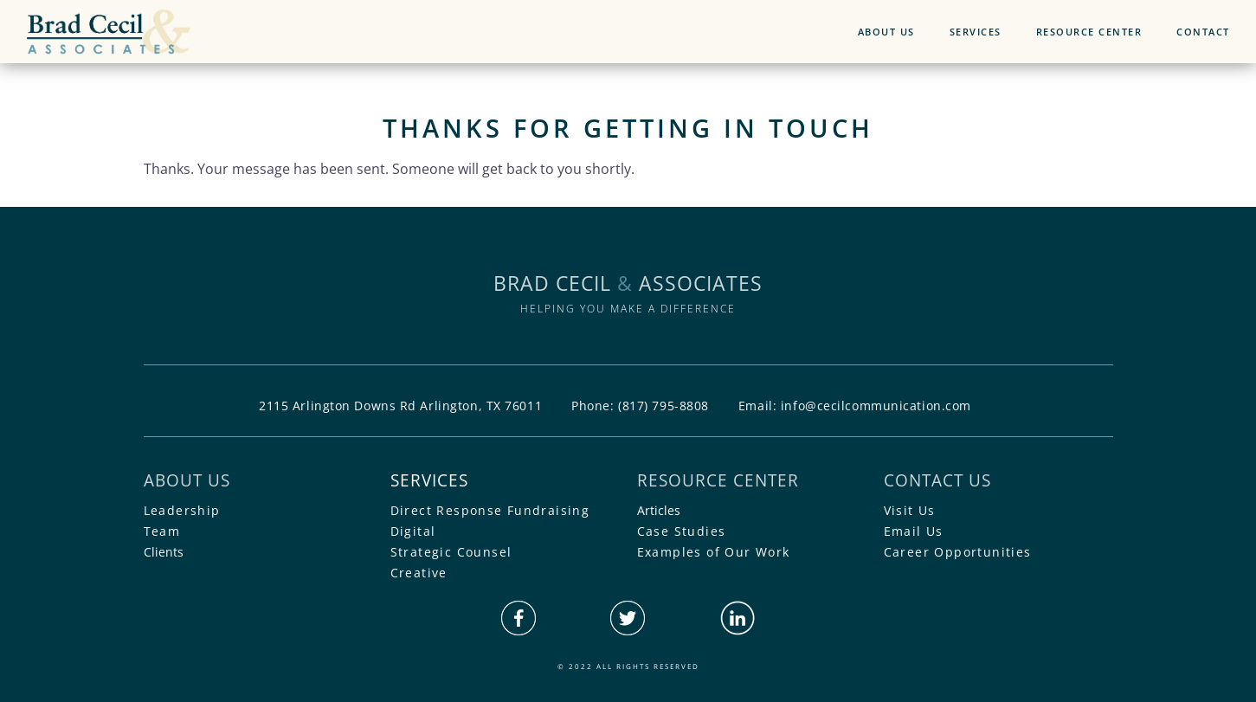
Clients (164, 552)
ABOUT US (886, 31)
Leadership (182, 510)
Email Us (914, 531)
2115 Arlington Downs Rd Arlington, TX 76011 (400, 405)
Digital (413, 531)
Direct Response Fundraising (490, 510)
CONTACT (1203, 31)
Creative (419, 572)
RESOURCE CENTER (1089, 31)
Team (162, 531)
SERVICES (976, 31)
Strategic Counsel (451, 552)
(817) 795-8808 (663, 405)
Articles (658, 510)
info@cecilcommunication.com (876, 405)
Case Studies (681, 531)
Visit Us (910, 510)
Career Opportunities (958, 552)
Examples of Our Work (713, 552)
